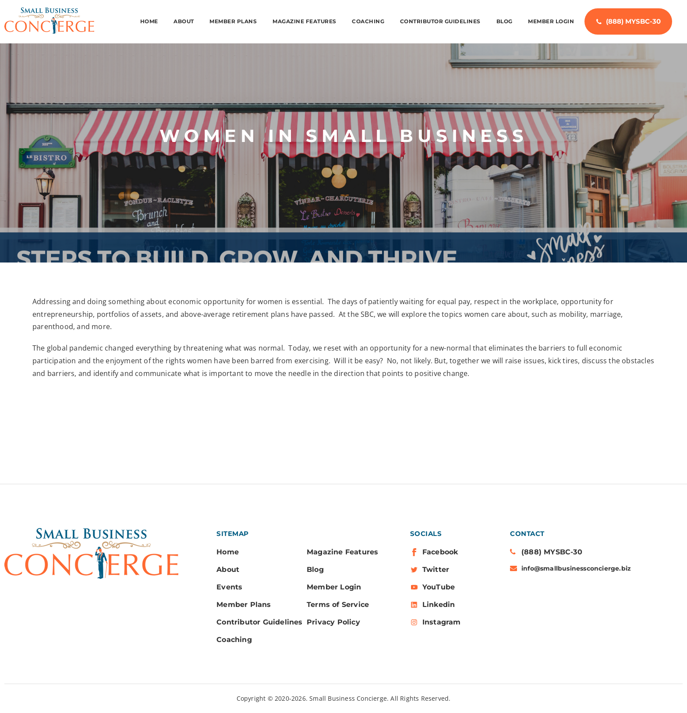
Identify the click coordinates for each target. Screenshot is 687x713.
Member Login (551, 21)
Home (149, 21)
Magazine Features (304, 21)
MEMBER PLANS (233, 21)
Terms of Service (338, 604)
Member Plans (243, 604)
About (227, 569)
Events (229, 587)
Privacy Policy (333, 622)
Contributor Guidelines (440, 21)
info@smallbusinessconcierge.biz (576, 568)
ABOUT (184, 21)
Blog (504, 21)
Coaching (368, 21)
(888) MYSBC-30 (633, 21)
